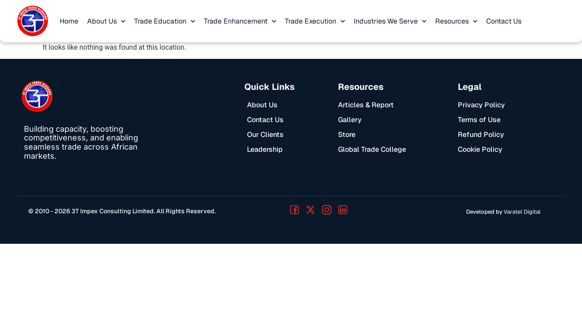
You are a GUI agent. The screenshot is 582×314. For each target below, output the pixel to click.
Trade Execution (315, 21)
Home (69, 21)
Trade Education (164, 21)
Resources (456, 21)
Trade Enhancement (240, 21)
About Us (106, 21)
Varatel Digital (522, 211)
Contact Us (503, 21)
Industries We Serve (390, 21)
